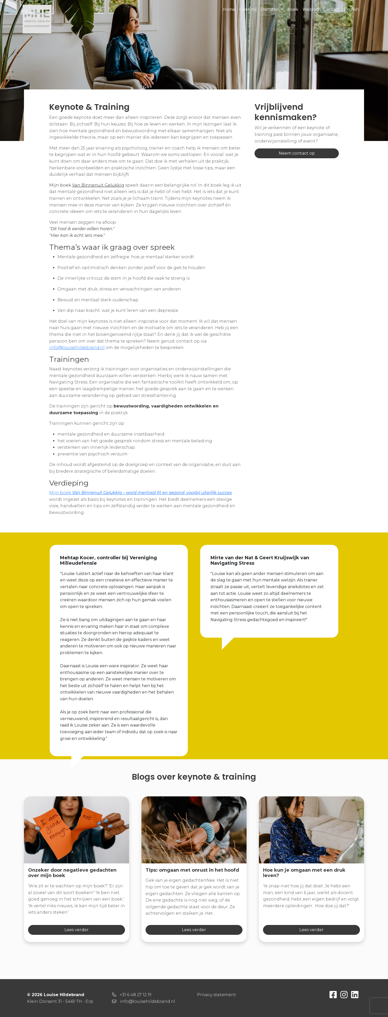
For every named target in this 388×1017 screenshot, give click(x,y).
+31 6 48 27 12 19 (135, 994)
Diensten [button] (270, 9)
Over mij (248, 9)
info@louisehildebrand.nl (77, 347)
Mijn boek (140, 492)
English (351, 9)
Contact (331, 9)
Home (229, 9)
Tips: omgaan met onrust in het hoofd (192, 870)
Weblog (310, 9)
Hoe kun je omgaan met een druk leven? (304, 873)
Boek (293, 9)
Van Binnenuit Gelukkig (98, 185)
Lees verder (76, 929)
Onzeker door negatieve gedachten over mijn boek (72, 873)
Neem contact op (297, 153)
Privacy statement (216, 994)
